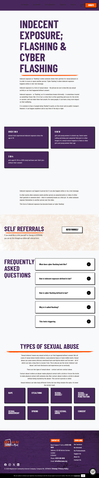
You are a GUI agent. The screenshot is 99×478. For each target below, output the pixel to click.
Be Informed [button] (36, 4)
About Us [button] (73, 4)
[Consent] (84, 413)
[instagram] (10, 464)
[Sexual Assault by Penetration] (84, 395)
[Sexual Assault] (61, 395)
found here (77, 475)
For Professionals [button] (50, 4)
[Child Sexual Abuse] (61, 413)
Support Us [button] (63, 4)
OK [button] (83, 475)
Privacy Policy (63, 469)
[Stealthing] (37, 395)
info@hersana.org (61, 461)
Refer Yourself (72, 229)
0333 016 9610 (60, 458)
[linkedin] (18, 464)
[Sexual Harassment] (14, 413)
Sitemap (54, 469)
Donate (91, 5)
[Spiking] (37, 413)
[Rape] (14, 395)
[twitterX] (14, 464)
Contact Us (82, 5)
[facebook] (5, 464)
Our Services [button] (24, 4)
